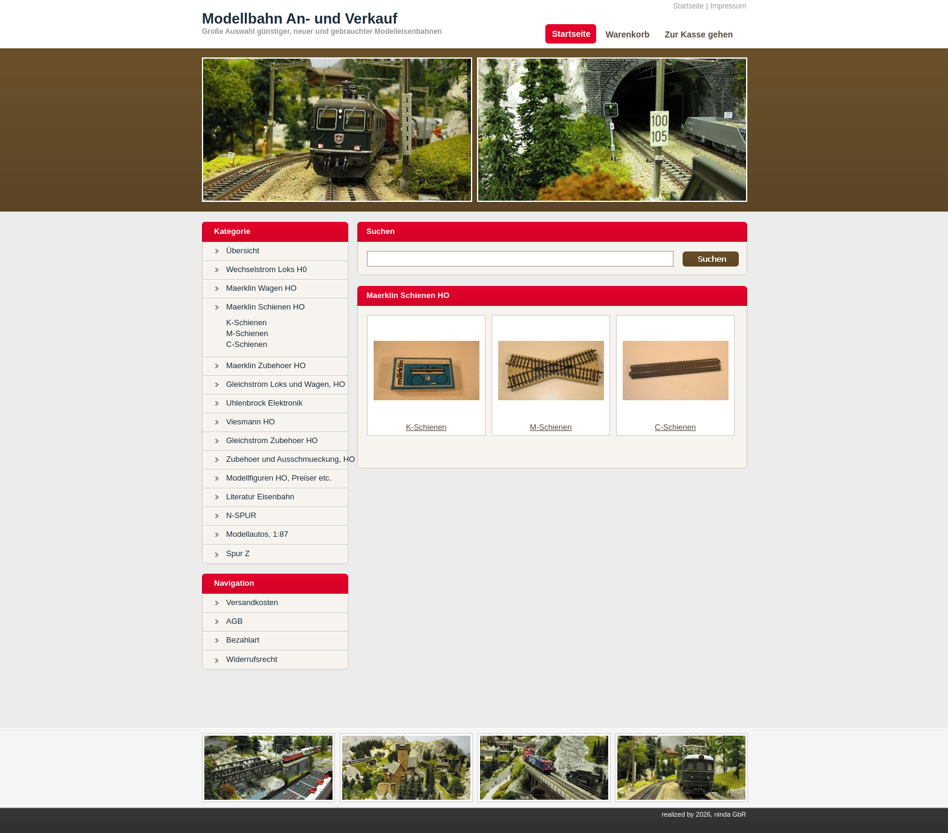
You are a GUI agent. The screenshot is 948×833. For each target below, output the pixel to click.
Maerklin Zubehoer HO (266, 365)
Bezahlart (242, 639)
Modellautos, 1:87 (257, 534)
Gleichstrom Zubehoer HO (272, 440)
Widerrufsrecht (252, 659)
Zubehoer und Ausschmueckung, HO (290, 459)
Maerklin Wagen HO (261, 288)
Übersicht (242, 250)
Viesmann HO (250, 421)
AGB (234, 621)
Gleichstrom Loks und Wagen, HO (285, 384)
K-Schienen (246, 322)
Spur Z (238, 553)
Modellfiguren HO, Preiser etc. (278, 477)
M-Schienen (247, 333)
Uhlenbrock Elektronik (264, 402)
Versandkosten (252, 602)
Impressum (728, 6)
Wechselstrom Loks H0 (266, 269)
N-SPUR (241, 515)
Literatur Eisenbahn (260, 496)
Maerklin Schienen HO (265, 306)
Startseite (688, 6)
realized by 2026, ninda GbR (704, 814)
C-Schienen (246, 344)
